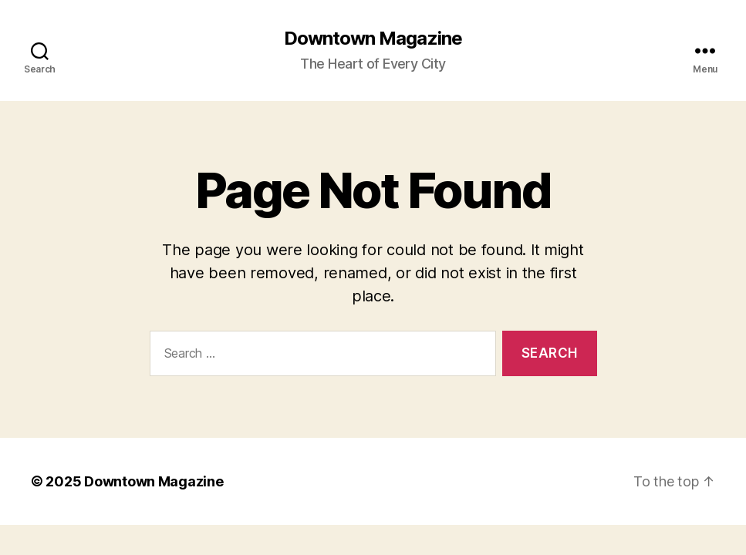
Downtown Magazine (372, 38)
